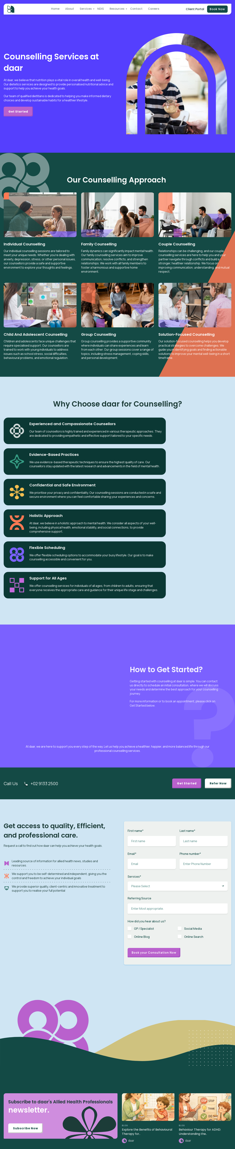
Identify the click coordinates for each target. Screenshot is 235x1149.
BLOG (125, 1005)
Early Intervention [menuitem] (152, 1083)
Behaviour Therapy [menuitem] (153, 1077)
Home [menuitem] (57, 9)
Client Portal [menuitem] (195, 1066)
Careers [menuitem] (151, 9)
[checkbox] (178, 814)
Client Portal (194, 9)
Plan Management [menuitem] (153, 1094)
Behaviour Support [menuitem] (153, 1100)
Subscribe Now (26, 1008)
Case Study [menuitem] (149, 1137)
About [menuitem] (70, 9)
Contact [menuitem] (134, 9)
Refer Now (217, 662)
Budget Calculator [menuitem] (199, 1094)
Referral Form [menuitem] (196, 1077)
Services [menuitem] (86, 9)
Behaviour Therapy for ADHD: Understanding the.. (200, 1011)
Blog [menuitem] (145, 1120)
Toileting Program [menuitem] (153, 1089)
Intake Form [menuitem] (195, 1072)
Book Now (217, 9)
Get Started (19, 111)
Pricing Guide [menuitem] (196, 1100)
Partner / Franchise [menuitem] (199, 1083)
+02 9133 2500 (45, 662)
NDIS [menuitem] (100, 9)
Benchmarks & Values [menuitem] (201, 1089)
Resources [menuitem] (115, 9)
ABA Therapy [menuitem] (150, 1066)
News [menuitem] (146, 1125)
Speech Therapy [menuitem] (152, 1072)
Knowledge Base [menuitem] (152, 1142)
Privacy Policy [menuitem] (196, 1120)
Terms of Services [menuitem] (198, 1125)
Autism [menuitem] (147, 1061)
